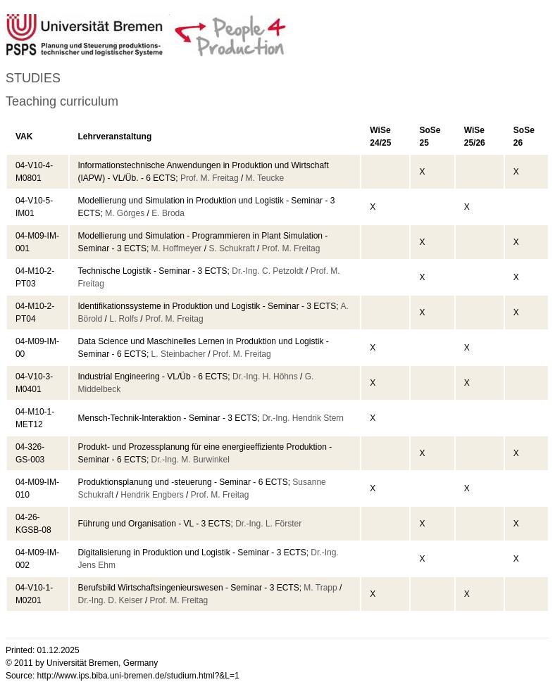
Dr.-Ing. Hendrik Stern (303, 418)
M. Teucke (265, 178)
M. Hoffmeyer (176, 248)
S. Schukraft (231, 248)
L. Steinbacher (178, 354)
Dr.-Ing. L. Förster (268, 524)
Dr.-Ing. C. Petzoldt (267, 271)
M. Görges (124, 213)
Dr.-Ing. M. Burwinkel (190, 460)
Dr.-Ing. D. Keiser (110, 600)
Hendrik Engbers (151, 495)
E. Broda (168, 213)
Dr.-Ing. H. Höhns (265, 376)
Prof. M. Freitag (209, 178)
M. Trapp (320, 588)
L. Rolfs (123, 319)
